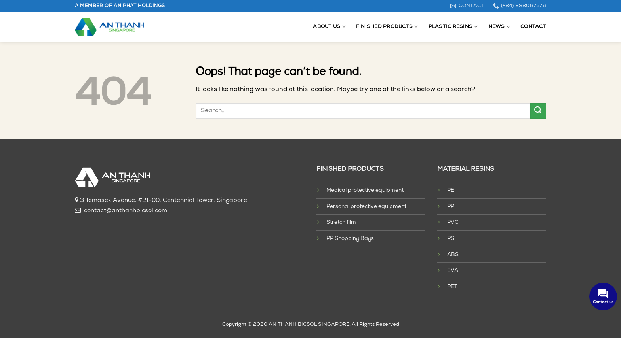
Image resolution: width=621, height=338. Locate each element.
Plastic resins (453, 26)
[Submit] (538, 111)
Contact (533, 26)
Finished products (387, 26)
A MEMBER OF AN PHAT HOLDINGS (120, 6)
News (499, 26)
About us (329, 26)
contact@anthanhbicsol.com (125, 211)
